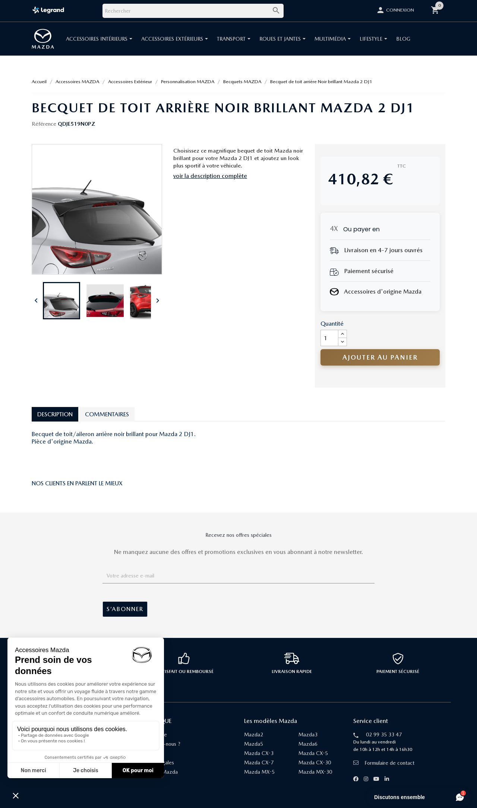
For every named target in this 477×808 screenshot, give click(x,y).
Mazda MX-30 (315, 772)
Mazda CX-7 (259, 762)
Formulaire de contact (383, 763)
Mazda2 (253, 734)
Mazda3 (308, 734)
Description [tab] (55, 414)
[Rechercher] (193, 11)
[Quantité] (329, 338)
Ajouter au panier (380, 357)
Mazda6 (308, 744)
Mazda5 (253, 744)
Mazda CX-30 (314, 762)
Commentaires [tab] (107, 414)
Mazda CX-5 (313, 753)
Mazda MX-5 (259, 772)
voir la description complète (210, 175)
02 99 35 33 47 (384, 734)
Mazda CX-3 (259, 753)
